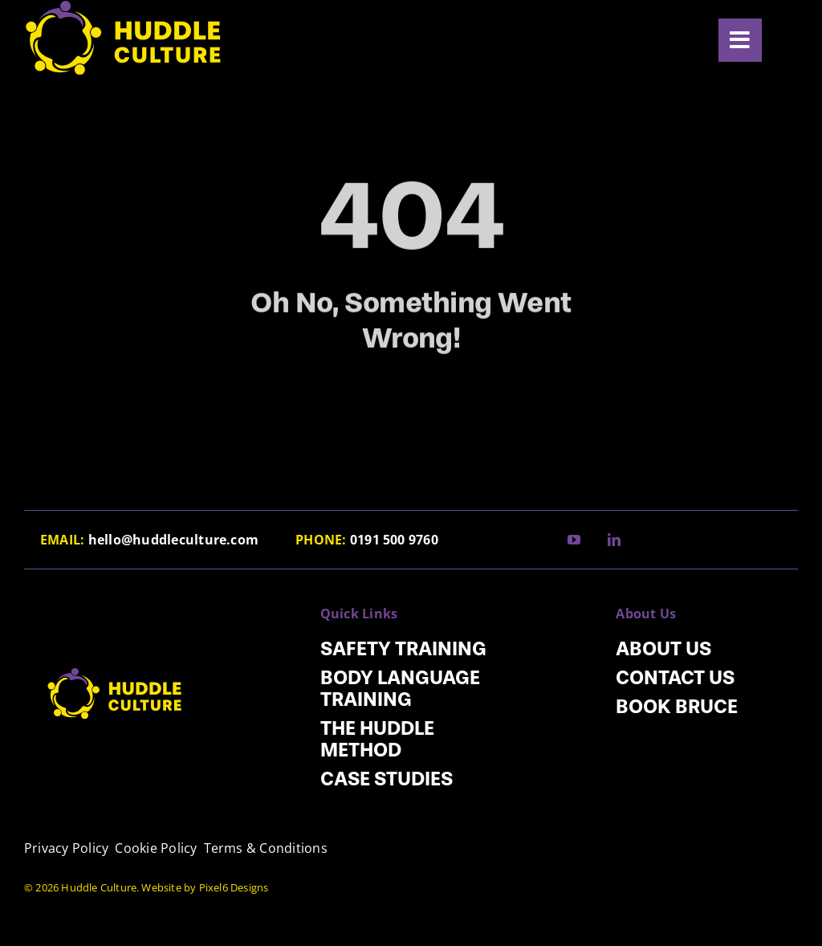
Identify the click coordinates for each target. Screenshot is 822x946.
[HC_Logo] (115, 652)
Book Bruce (677, 706)
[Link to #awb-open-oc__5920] (740, 40)
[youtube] (574, 540)
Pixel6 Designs (234, 887)
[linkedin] (614, 540)
